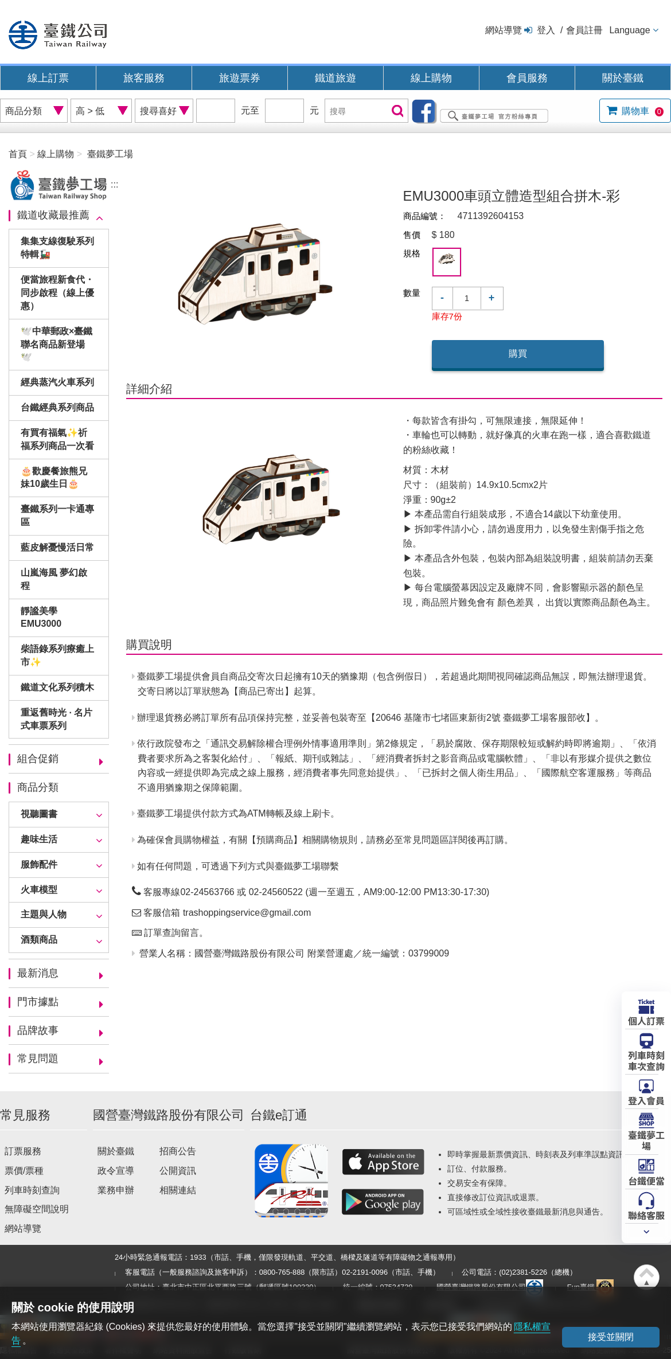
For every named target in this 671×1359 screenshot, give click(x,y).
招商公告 (177, 1151)
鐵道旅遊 (335, 78)
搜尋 (396, 111)
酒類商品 (39, 939)
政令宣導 (115, 1171)
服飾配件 (39, 864)
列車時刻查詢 (32, 1190)
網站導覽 (503, 30)
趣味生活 (39, 839)
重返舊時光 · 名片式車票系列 (56, 719)
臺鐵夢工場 (646, 1139)
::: (114, 184)
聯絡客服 (646, 1214)
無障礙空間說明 (37, 1209)
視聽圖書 (39, 814)
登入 (546, 30)
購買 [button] (518, 353)
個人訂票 (646, 1020)
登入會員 (646, 1100)
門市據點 (37, 1001)
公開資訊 (177, 1171)
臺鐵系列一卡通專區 (57, 515)
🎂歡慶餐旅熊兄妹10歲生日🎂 (54, 477)
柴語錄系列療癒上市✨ (57, 655)
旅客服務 (144, 78)
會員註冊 (584, 30)
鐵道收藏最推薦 (53, 215)
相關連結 (177, 1190)
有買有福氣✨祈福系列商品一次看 (57, 439)
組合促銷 (37, 758)
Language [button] (629, 30)
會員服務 (527, 78)
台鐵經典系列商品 (57, 407)
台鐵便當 (646, 1180)
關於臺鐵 (622, 78)
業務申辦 (115, 1190)
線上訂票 (48, 78)
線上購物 (431, 78)
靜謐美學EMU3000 (41, 617)
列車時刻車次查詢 (646, 1060)
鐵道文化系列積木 (57, 687)
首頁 (18, 154)
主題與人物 (44, 914)
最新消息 (37, 973)
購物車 (641, 111)
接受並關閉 (611, 1337)
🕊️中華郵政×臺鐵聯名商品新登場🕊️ (56, 344)
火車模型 (39, 890)
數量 (411, 293)
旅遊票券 (239, 78)
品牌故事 (37, 1030)
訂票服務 (23, 1151)
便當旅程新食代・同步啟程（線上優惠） (57, 293)
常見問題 (37, 1058)
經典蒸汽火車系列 (57, 382)
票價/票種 (24, 1171)
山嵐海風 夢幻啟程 (54, 579)
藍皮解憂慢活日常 (57, 547)
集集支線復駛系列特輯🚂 (57, 247)
